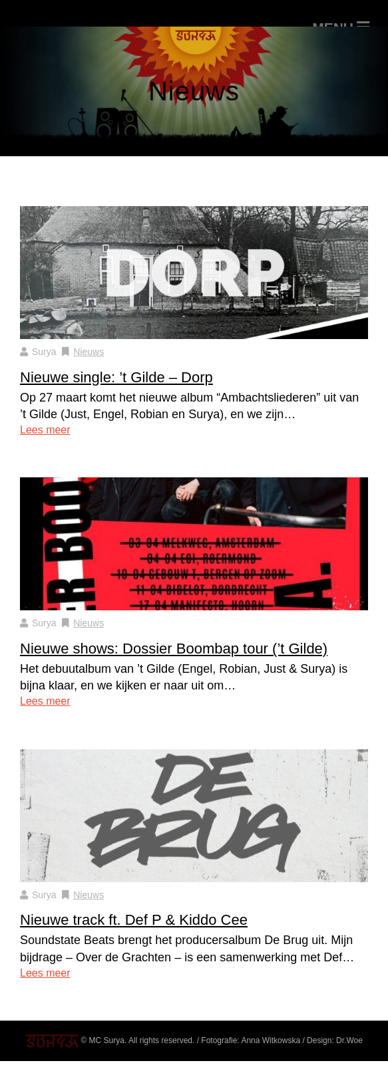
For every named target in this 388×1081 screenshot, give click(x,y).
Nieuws (88, 351)
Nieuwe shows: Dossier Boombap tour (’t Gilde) (173, 648)
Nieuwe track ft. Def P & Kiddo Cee (134, 919)
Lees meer (45, 429)
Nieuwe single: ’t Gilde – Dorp (116, 377)
